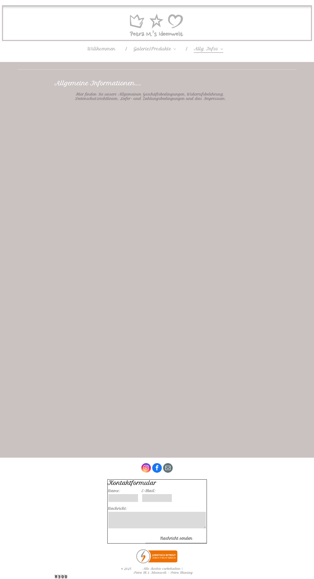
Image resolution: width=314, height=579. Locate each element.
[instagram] (146, 468)
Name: (114, 491)
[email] (168, 468)
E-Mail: (149, 491)
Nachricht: (117, 508)
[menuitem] (104, 49)
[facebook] (157, 468)
